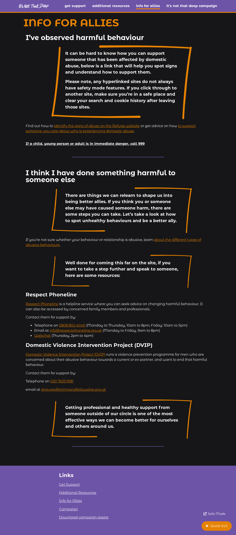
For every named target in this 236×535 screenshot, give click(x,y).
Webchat (42, 336)
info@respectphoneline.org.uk (76, 330)
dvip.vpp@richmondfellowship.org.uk (73, 390)
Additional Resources (111, 6)
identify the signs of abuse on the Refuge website (97, 126)
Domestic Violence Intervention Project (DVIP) (65, 354)
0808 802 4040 (72, 325)
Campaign (68, 509)
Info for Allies (148, 6)
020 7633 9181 (61, 381)
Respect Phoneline (42, 304)
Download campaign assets (83, 517)
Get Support (75, 6)
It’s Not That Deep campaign (191, 6)
